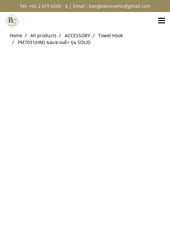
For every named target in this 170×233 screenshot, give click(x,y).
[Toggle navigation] (161, 21)
